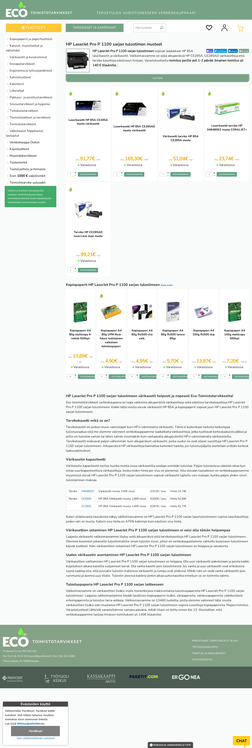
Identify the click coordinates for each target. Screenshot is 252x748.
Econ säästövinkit (25, 176)
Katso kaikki (167, 285)
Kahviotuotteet (18, 77)
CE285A (86, 499)
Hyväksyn (35, 731)
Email (243, 51)
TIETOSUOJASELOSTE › (205, 647)
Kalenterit (15, 84)
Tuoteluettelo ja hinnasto (25, 169)
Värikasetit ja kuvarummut (26, 57)
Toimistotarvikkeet (21, 124)
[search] (161, 26)
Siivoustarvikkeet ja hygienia (28, 104)
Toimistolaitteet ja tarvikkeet (28, 117)
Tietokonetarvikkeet (22, 111)
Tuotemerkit (16, 162)
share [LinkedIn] (233, 51)
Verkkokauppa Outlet (23, 142)
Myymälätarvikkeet (21, 156)
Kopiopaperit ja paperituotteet (29, 39)
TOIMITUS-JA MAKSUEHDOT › (209, 653)
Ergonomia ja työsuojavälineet (29, 70)
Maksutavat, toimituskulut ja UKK (170, 745)
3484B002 (87, 491)
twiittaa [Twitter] (220, 51)
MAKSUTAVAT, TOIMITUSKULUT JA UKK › (215, 641)
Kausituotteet (17, 149)
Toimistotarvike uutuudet (25, 182)
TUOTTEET (33, 27)
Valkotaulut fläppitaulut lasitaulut (24, 133)
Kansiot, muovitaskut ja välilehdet (24, 48)
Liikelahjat (15, 91)
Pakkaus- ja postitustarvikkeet (29, 97)
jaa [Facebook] (210, 51)
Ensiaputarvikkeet (20, 64)
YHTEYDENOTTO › (202, 659)
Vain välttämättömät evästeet (35, 738)
